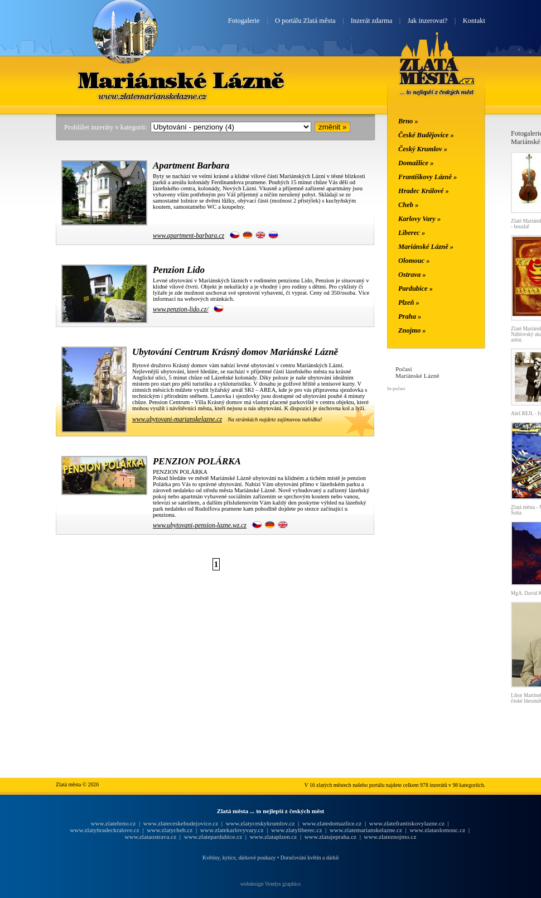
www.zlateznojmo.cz (390, 836)
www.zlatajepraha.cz (330, 836)
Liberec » (411, 233)
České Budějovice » (426, 135)
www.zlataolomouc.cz (438, 830)
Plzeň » (408, 302)
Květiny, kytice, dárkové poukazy (239, 857)
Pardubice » (415, 288)
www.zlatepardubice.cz (213, 836)
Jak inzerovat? (428, 21)
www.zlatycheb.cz (169, 830)
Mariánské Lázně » (425, 247)
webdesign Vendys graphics (270, 884)
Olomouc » (413, 261)
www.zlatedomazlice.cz (331, 823)
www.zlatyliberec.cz (296, 830)
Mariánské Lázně (181, 79)
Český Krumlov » (422, 149)
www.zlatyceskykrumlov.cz (260, 823)
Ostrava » (412, 274)
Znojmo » (412, 330)
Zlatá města (437, 77)
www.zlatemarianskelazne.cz (366, 830)
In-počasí (396, 388)
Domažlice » (415, 163)
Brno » (408, 121)
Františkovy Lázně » (427, 177)
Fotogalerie (244, 21)
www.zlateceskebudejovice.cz (180, 823)
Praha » (409, 316)
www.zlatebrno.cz (113, 823)
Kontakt (474, 21)
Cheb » (408, 205)
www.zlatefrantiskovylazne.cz (407, 823)
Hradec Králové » (423, 191)
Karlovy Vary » (419, 219)
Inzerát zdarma (371, 21)
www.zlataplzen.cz (273, 836)
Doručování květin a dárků (310, 857)
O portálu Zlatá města (305, 21)
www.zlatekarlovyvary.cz (232, 830)
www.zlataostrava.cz (150, 836)
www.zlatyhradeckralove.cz (104, 830)
